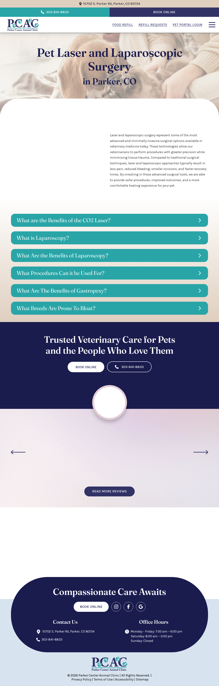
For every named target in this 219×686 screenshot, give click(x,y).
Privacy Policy (81, 679)
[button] (212, 24)
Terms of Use (103, 679)
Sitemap (142, 679)
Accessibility (124, 679)
